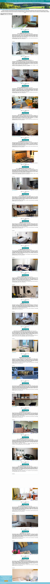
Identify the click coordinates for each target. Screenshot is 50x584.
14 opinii (27, 413)
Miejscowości (10, 9)
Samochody (19, 9)
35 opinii (29, 467)
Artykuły (27, 9)
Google (2, 576)
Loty (14, 9)
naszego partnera (24, 39)
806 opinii (27, 561)
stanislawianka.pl (48, 0)
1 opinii (27, 534)
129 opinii (30, 61)
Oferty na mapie (6, 9)
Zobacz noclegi (25, 168)
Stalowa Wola (36, 70)
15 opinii (30, 440)
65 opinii (29, 507)
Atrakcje (23, 9)
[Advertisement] (25, 481)
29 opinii (29, 34)
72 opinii (28, 386)
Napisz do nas (33, 582)
